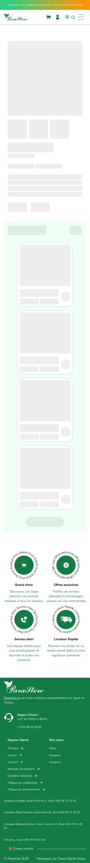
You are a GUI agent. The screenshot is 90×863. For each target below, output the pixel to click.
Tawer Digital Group (71, 858)
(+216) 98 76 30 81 (68, 812)
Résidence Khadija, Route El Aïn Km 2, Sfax (28, 800)
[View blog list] (66, 17)
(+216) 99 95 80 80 (34, 839)
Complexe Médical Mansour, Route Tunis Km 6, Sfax (33, 824)
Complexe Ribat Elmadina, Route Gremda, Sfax (30, 812)
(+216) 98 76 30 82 (64, 800)
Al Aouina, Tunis (13, 839)
